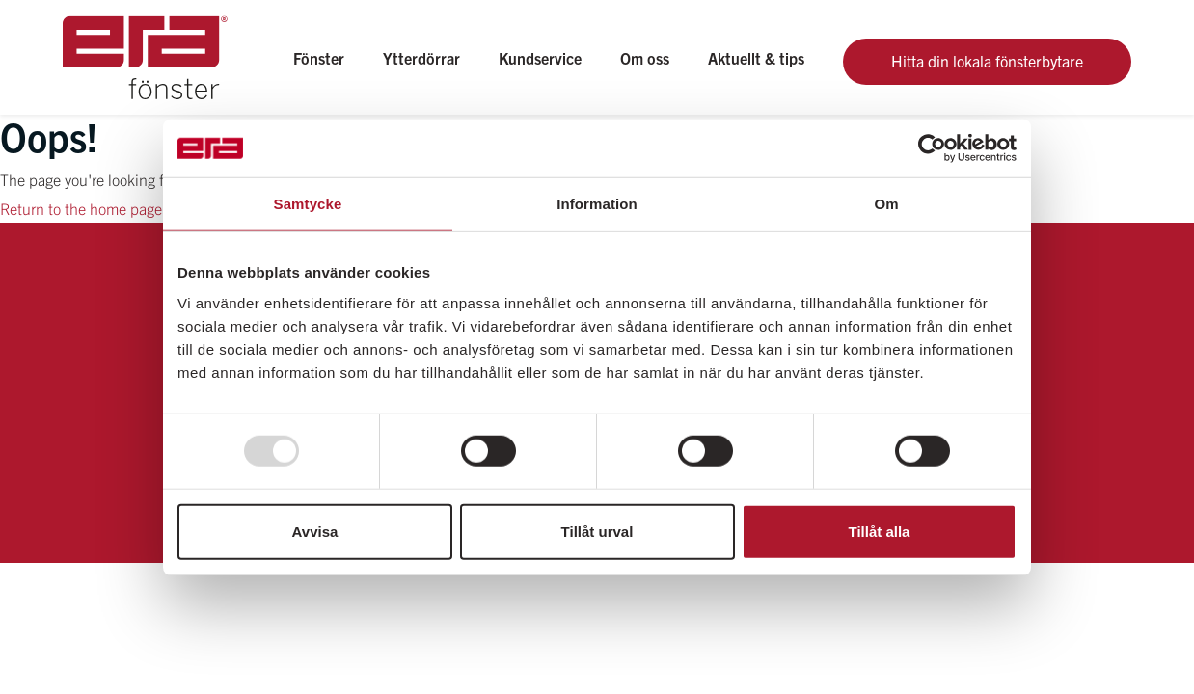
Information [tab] (597, 204)
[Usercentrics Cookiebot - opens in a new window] (932, 148)
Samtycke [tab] (308, 204)
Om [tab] (886, 204)
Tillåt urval (597, 530)
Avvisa (315, 530)
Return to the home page (81, 208)
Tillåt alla (879, 530)
